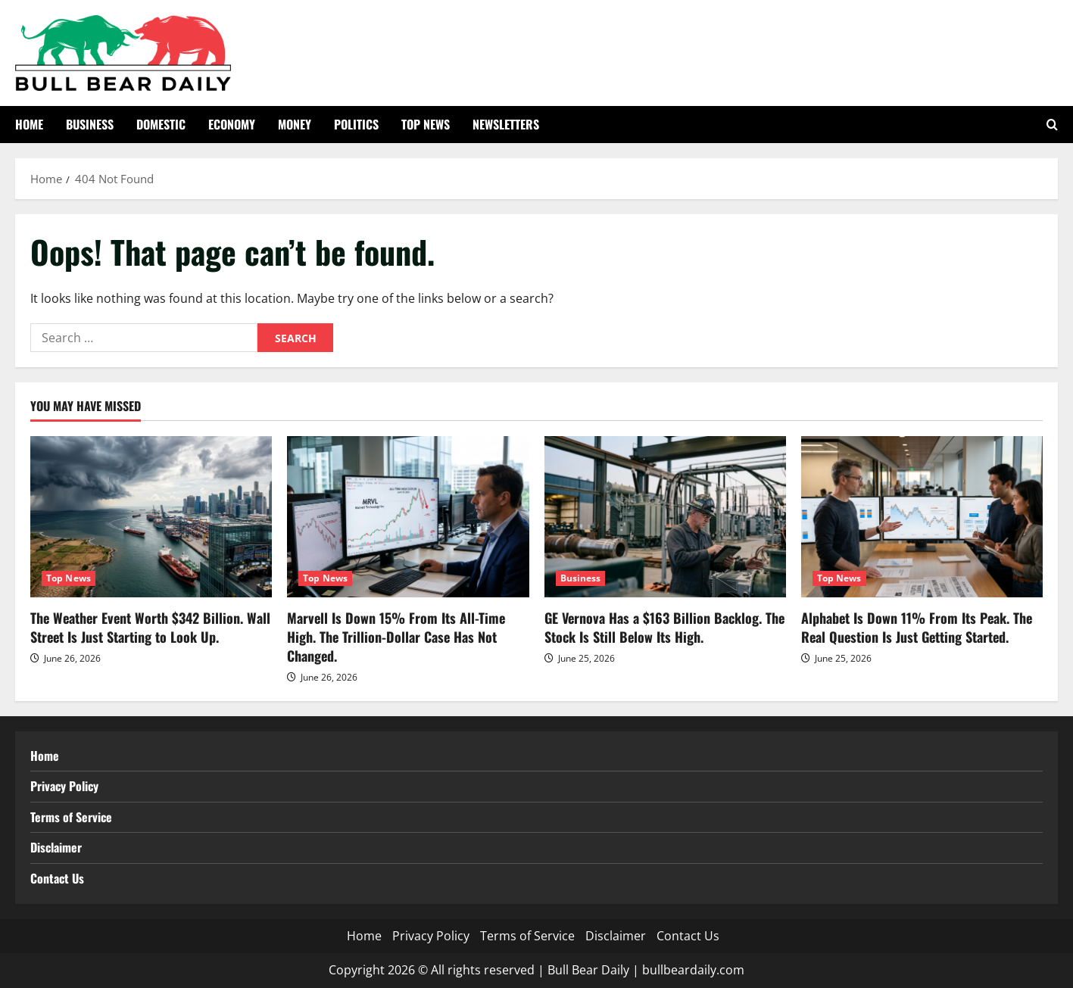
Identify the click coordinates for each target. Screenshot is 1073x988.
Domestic (161, 124)
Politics (356, 124)
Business (90, 124)
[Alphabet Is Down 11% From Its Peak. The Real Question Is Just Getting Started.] (922, 516)
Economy (231, 124)
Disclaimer (56, 847)
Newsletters (506, 124)
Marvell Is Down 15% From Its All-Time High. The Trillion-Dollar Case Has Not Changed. (396, 636)
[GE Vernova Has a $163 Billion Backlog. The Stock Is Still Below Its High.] (665, 516)
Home (29, 124)
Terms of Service (71, 817)
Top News (425, 124)
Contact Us (57, 878)
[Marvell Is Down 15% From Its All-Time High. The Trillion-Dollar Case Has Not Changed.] (408, 516)
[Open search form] (1052, 124)
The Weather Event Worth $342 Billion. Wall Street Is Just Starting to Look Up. (150, 627)
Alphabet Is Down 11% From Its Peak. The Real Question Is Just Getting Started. (916, 627)
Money (294, 124)
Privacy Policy (64, 786)
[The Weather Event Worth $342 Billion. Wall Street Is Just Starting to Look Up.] (151, 516)
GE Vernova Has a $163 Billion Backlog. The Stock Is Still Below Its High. (664, 627)
